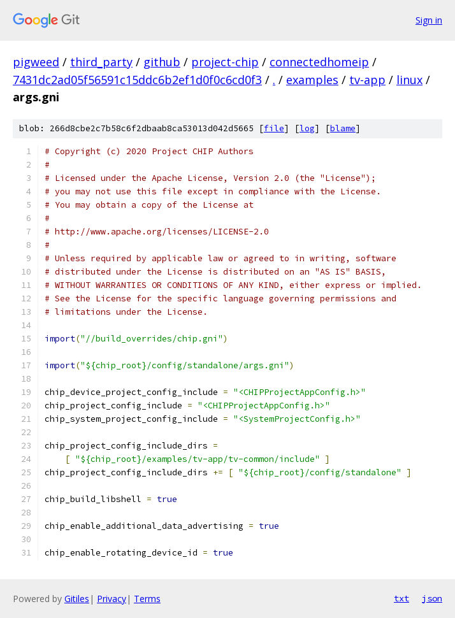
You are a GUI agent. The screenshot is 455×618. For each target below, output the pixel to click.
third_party (101, 61)
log (307, 128)
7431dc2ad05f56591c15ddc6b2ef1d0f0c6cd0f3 (137, 79)
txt (401, 598)
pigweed (36, 61)
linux (409, 79)
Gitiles (76, 599)
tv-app (367, 79)
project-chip (225, 61)
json (432, 598)
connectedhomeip (319, 61)
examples (312, 79)
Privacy (111, 599)
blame (343, 128)
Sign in (428, 20)
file (274, 128)
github (161, 61)
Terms (147, 599)
